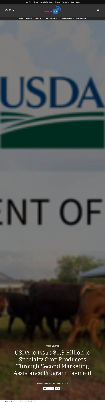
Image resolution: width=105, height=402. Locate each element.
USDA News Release (47, 383)
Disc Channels (50, 18)
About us (38, 18)
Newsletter (65, 2)
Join (72, 2)
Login (78, 2)
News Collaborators (46, 2)
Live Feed (29, 2)
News (36, 2)
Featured (29, 18)
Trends (20, 18)
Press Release (52, 346)
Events (57, 2)
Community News (66, 18)
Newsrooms (80, 18)
